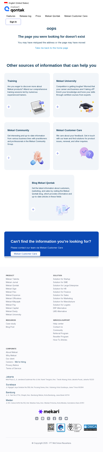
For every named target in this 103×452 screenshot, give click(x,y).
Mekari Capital (12, 308)
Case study (11, 324)
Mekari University (13, 314)
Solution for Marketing (63, 298)
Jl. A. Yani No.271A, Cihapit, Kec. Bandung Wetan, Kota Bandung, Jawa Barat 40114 (37, 395)
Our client (10, 359)
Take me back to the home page (51, 48)
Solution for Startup (61, 279)
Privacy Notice (12, 365)
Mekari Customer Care (75, 16)
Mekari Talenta (12, 279)
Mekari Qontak (52, 16)
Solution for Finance (62, 292)
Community (58, 330)
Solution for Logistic (62, 305)
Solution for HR (59, 289)
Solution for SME (60, 282)
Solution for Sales (61, 295)
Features (10, 16)
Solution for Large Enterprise (65, 285)
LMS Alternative (60, 311)
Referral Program (60, 333)
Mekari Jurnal (12, 282)
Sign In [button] (13, 21)
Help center (58, 324)
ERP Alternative (60, 308)
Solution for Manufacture (64, 301)
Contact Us (58, 327)
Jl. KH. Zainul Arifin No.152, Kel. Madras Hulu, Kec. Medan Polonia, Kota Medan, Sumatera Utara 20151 (45, 403)
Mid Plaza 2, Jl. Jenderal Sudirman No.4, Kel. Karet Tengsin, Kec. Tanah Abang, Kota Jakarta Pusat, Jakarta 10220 (50, 380)
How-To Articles (60, 340)
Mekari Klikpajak (13, 301)
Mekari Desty (12, 311)
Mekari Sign (11, 289)
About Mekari (12, 352)
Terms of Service (13, 368)
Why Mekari (11, 355)
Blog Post (10, 327)
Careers (9, 362)
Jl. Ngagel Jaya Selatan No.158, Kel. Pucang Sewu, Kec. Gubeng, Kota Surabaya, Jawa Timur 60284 (45, 387)
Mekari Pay (11, 305)
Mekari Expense (13, 295)
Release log (25, 16)
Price (38, 16)
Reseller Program (60, 336)
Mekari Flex (11, 292)
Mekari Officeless (13, 298)
